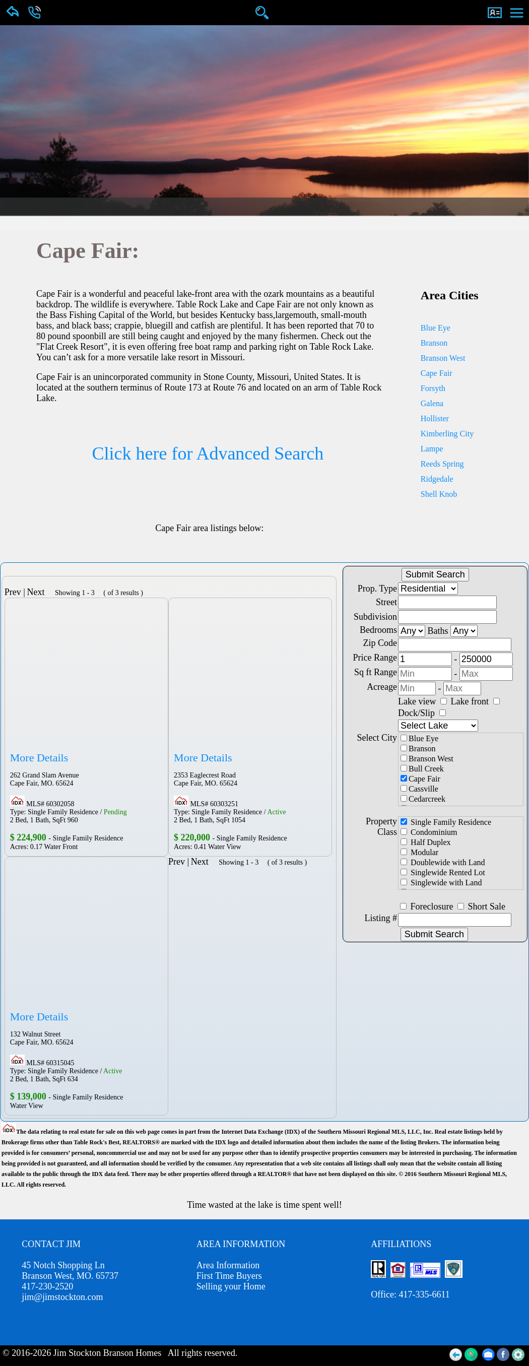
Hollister (435, 418)
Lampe (432, 448)
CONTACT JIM (51, 1244)
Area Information (227, 1265)
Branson (434, 343)
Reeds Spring (442, 464)
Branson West (443, 358)
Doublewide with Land (443, 862)
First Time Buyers (229, 1276)
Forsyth (433, 388)
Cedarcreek (423, 799)
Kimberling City (447, 433)
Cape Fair (436, 373)
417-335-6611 (424, 1294)
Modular (419, 852)
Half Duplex (426, 842)
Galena (432, 403)
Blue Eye (435, 327)
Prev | (15, 592)
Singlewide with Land (441, 882)
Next (39, 592)
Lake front (475, 701)
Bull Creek (422, 768)
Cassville (419, 789)
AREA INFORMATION (241, 1244)
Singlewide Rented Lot (443, 872)
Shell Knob (439, 494)
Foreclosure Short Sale (458, 906)
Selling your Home (231, 1286)
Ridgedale (437, 479)
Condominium (429, 832)
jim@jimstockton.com (62, 1297)
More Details (39, 757)
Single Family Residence (446, 822)
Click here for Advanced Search (207, 453)
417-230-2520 (47, 1286)
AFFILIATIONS (401, 1244)
